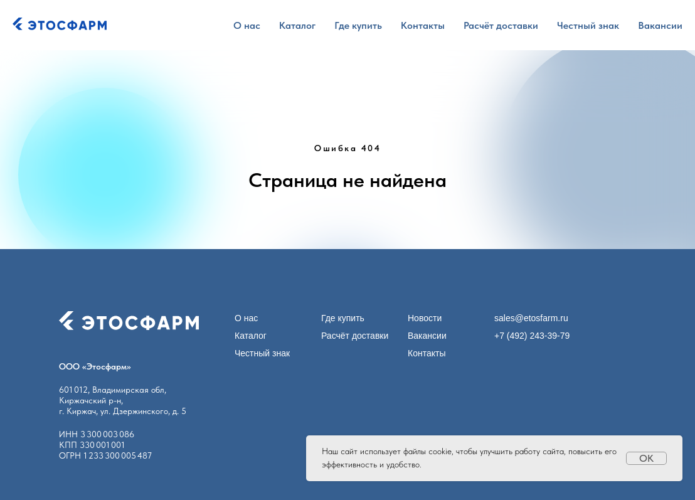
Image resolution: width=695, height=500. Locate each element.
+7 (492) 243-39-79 (532, 336)
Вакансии (660, 25)
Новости (425, 318)
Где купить (358, 25)
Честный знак (588, 25)
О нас (246, 25)
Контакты (423, 25)
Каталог (297, 25)
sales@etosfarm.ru (531, 318)
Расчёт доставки (501, 25)
